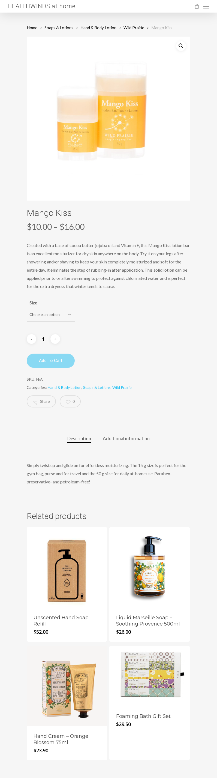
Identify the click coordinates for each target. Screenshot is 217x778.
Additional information (126, 438)
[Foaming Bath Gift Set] (149, 676)
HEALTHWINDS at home (42, 6)
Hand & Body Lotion (98, 27)
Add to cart (50, 360)
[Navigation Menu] (206, 6)
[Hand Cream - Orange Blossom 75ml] (67, 686)
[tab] (79, 439)
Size (33, 302)
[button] (181, 46)
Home (32, 27)
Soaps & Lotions (58, 27)
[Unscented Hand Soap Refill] (67, 567)
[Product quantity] (43, 339)
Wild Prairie (133, 27)
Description (79, 438)
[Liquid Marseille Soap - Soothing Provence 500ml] (149, 567)
